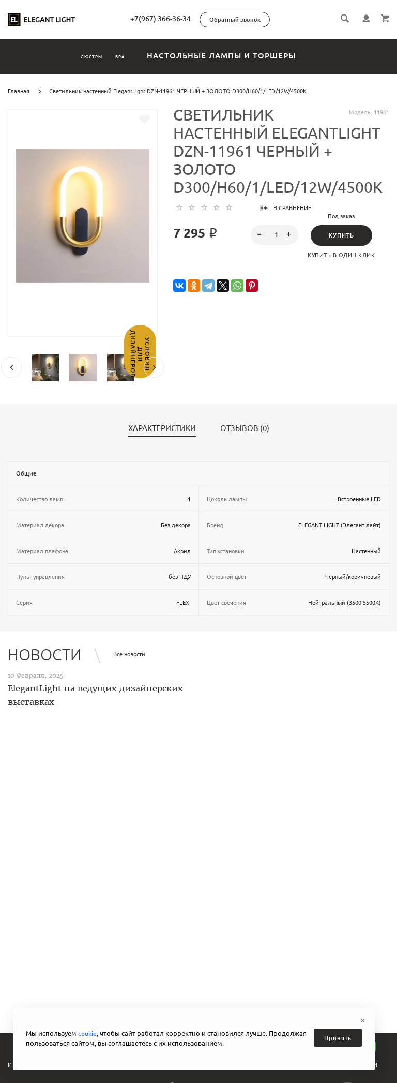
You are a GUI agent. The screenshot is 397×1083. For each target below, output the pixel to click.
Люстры (78, 55)
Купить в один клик (341, 255)
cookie (88, 1033)
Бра (138, 55)
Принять (338, 1038)
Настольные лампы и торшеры (252, 55)
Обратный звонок (278, 20)
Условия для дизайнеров (9, 380)
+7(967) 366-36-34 (204, 18)
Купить (341, 235)
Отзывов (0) (244, 428)
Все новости (129, 654)
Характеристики (162, 428)
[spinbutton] (274, 235)
